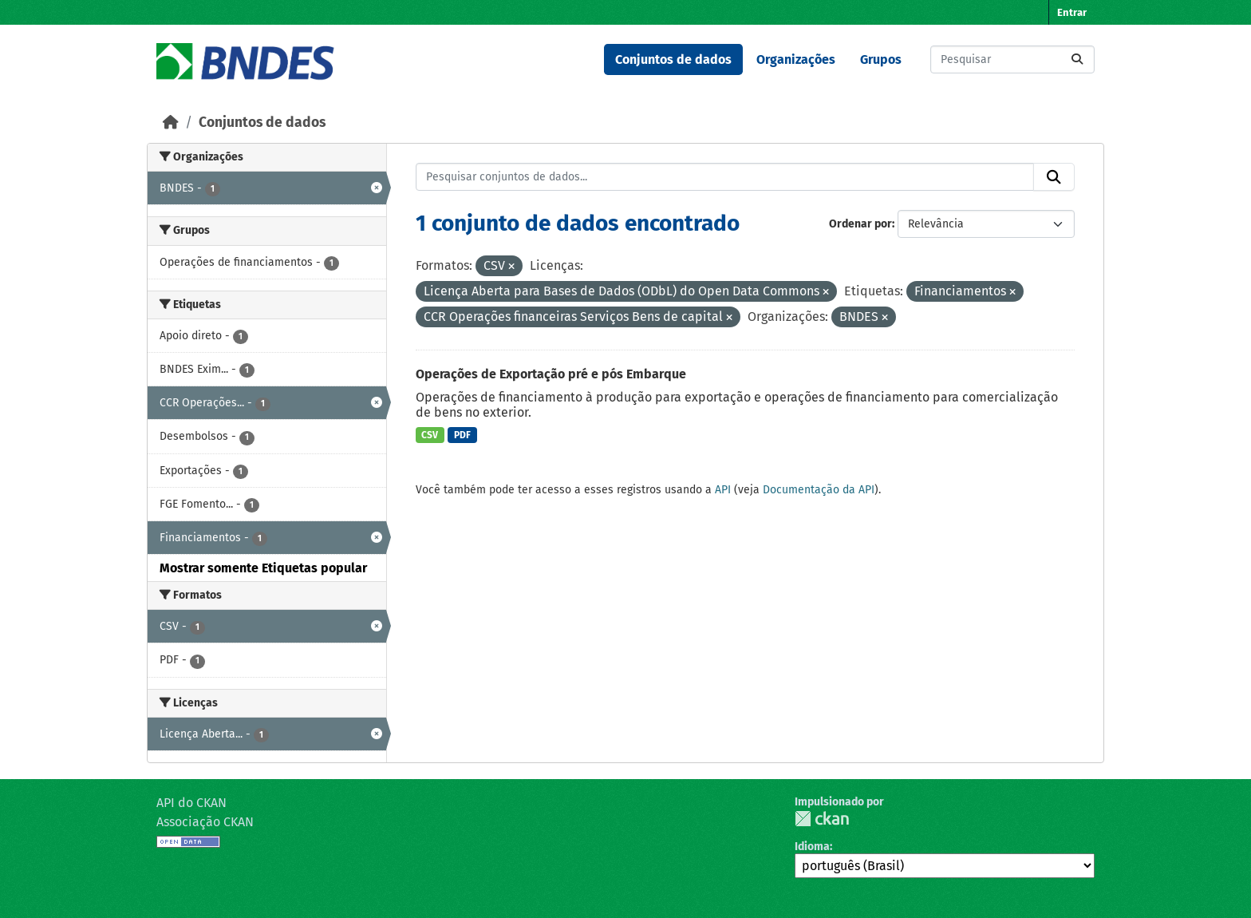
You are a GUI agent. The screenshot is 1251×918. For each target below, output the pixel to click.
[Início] (171, 122)
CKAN (822, 818)
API (723, 490)
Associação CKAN (205, 821)
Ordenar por (860, 224)
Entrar (1072, 12)
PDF (462, 435)
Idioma (812, 846)
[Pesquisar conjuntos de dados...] (1012, 59)
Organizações (795, 59)
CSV (429, 435)
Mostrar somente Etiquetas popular (263, 568)
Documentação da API (818, 490)
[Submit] (1077, 59)
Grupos (881, 59)
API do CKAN (191, 802)
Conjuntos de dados (673, 59)
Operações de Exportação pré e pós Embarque (551, 374)
